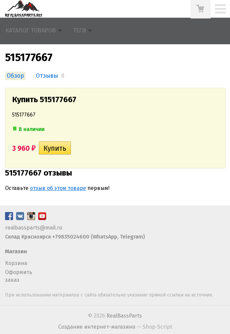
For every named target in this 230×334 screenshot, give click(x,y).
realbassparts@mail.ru (33, 227)
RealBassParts (124, 316)
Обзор (15, 75)
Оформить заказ (18, 276)
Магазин (16, 251)
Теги (79, 30)
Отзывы (47, 75)
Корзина (16, 263)
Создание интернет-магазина (96, 327)
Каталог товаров (31, 30)
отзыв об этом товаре (58, 188)
